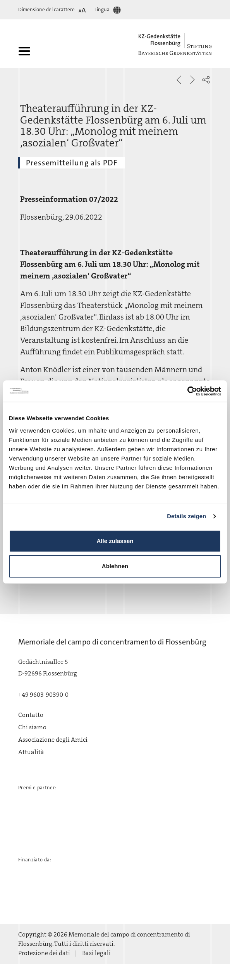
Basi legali (96, 953)
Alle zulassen (114, 541)
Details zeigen (186, 516)
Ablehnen (115, 566)
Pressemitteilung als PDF (71, 163)
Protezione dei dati (44, 953)
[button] (206, 80)
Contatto (30, 715)
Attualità (31, 752)
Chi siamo (32, 727)
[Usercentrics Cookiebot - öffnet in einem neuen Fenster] (187, 391)
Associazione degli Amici (53, 739)
